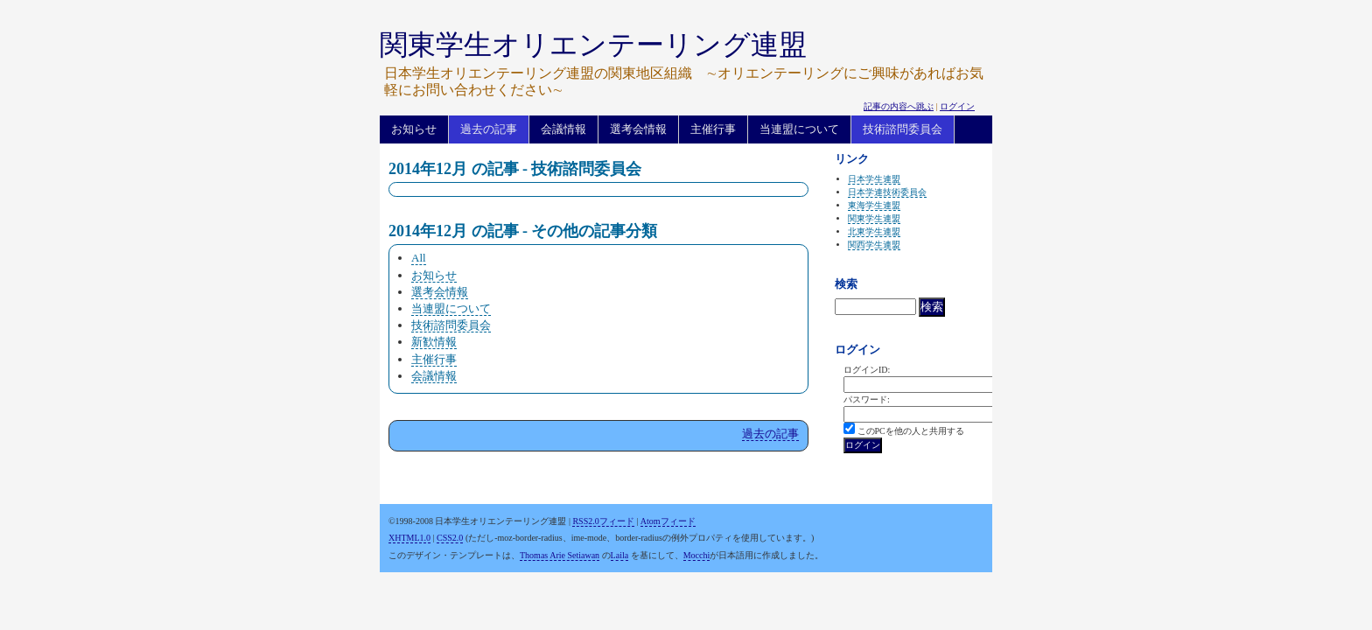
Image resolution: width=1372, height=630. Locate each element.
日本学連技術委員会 (887, 192)
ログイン (957, 106)
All (418, 257)
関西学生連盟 (874, 244)
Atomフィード (668, 521)
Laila (620, 555)
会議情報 (563, 129)
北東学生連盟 (874, 231)
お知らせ (414, 129)
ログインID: (867, 369)
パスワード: (867, 399)
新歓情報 (434, 341)
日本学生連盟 (874, 179)
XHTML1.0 (409, 537)
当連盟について (799, 129)
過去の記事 (488, 129)
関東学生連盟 (874, 218)
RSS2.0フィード (603, 521)
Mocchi (696, 555)
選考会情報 (638, 129)
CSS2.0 (450, 537)
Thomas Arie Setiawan (559, 555)
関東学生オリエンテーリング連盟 (593, 44)
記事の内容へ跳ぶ (899, 106)
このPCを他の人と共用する (911, 431)
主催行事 (713, 129)
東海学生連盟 (874, 205)
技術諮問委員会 (902, 129)
